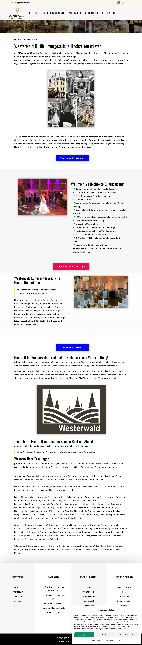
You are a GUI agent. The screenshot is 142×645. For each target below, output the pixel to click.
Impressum (118, 640)
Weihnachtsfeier (77, 13)
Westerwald (88, 592)
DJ (30, 13)
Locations (93, 13)
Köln (124, 592)
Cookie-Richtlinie (97, 640)
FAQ (102, 13)
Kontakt (111, 13)
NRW (88, 587)
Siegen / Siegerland (124, 587)
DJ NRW (17, 39)
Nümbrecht (88, 601)
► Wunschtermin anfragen (71, 266)
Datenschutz (108, 640)
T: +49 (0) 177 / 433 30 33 (21, 3)
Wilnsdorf (124, 596)
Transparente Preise (96, 192)
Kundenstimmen (58, 13)
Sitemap (18, 601)
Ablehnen (105, 635)
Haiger (124, 605)
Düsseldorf (89, 605)
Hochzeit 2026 (40, 13)
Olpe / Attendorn (124, 601)
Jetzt (102, 63)
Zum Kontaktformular (72, 158)
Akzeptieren (84, 635)
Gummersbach (89, 596)
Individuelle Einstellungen (127, 635)
